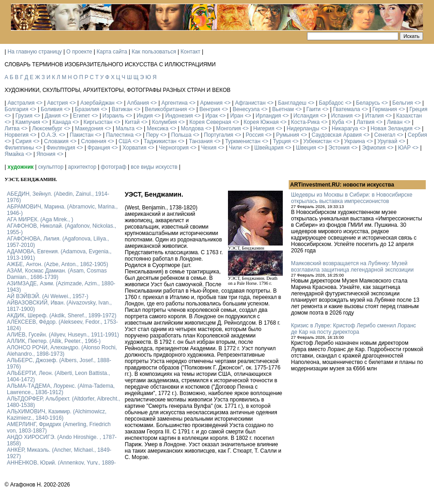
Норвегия (17, 135)
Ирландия (268, 115)
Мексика (157, 128)
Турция (282, 141)
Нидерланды (303, 128)
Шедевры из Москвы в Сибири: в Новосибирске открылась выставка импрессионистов (352, 198)
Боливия (52, 109)
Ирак (211, 115)
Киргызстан (98, 122)
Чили (235, 147)
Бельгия (402, 103)
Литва (12, 128)
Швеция (306, 147)
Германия (384, 109)
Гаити (313, 109)
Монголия (228, 128)
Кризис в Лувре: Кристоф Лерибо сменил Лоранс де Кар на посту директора (353, 328)
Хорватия (134, 147)
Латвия (365, 122)
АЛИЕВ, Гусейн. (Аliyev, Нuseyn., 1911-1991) (63, 334)
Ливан (394, 122)
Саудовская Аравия (337, 135)
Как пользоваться (154, 51)
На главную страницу (34, 51)
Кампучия (28, 122)
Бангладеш (292, 103)
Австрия (57, 103)
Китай (132, 122)
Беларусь (368, 103)
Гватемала (346, 109)
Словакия (56, 141)
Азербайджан (97, 103)
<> (39, 103)
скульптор (51, 167)
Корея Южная (261, 122)
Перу (152, 135)
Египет (81, 115)
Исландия (305, 115)
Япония (46, 154)
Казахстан (409, 115)
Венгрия (209, 109)
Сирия (24, 141)
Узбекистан (317, 141)
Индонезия (179, 115)
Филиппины (19, 147)
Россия (255, 135)
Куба (338, 122)
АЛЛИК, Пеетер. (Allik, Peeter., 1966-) (54, 341)
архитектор (82, 167)
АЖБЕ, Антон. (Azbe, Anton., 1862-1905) (57, 264)
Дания (53, 115)
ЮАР (404, 147)
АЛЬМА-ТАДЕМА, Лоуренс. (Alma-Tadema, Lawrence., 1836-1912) (61, 389)
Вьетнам (283, 109)
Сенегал (384, 135)
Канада (62, 122)
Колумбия (164, 122)
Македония (89, 128)
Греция (418, 109)
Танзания (200, 141)
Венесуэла (246, 109)
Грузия (24, 115)
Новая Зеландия (391, 128)
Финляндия (61, 147)
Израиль (113, 115)
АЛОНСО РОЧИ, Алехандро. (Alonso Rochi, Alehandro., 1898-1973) (62, 350)
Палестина (119, 135)
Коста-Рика (305, 122)
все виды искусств (154, 167)
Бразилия (87, 109)
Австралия (20, 103)
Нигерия (263, 128)
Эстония (339, 147)
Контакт (190, 51)
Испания (342, 115)
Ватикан (122, 109)
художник (20, 167)
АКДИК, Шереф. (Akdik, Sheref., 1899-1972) (61, 315)
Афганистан (250, 103)
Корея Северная (210, 122)
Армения (211, 103)
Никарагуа (345, 128)
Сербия (417, 135)
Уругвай (387, 141)
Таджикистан (159, 141)
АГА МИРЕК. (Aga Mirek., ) (40, 219)
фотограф (114, 167)
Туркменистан (242, 141)
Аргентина (174, 103)
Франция (99, 147)
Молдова (192, 128)
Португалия (218, 135)
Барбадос (331, 103)
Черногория (174, 147)
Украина (354, 141)
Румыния (287, 135)
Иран (236, 115)
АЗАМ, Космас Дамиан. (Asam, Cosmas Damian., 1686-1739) (57, 273)
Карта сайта (112, 51)
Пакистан (82, 135)
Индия (145, 115)
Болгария (16, 109)
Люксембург (47, 128)
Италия (374, 115)
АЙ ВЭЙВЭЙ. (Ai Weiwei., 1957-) (47, 296)
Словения (93, 141)
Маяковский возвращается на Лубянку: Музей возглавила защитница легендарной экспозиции (352, 266)
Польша (181, 135)
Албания (138, 103)
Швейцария (268, 147)
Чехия (209, 147)
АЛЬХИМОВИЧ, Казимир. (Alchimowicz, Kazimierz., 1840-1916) (56, 414)
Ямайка (14, 154)
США (125, 141)
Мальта (125, 128)
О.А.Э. (49, 135)
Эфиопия (374, 147)
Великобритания (166, 109)
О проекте (79, 51)
